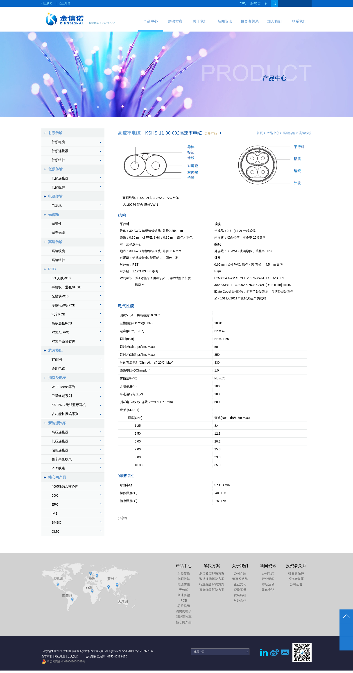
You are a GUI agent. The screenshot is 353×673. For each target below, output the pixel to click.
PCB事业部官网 (63, 341)
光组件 (57, 224)
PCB (52, 269)
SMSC (56, 522)
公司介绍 (240, 573)
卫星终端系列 (62, 396)
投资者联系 (296, 579)
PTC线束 (58, 468)
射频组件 (58, 160)
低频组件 (58, 187)
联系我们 (299, 21)
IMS (55, 513)
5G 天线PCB (61, 278)
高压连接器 (60, 432)
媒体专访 (268, 589)
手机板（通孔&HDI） (67, 287)
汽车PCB (58, 314)
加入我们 (274, 21)
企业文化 (240, 584)
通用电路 (58, 368)
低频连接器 (60, 178)
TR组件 (57, 359)
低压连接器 (60, 441)
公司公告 (296, 584)
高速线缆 (58, 251)
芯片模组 (55, 350)
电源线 (57, 205)
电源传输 (55, 196)
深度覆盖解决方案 (211, 573)
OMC (55, 531)
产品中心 (150, 21)
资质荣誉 (240, 589)
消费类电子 (57, 378)
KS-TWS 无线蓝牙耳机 (69, 405)
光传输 (53, 215)
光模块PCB (60, 296)
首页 (260, 133)
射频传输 (55, 133)
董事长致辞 (240, 579)
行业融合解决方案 (211, 584)
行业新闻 (46, 3)
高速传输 (55, 242)
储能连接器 (60, 450)
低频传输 (55, 169)
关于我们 (200, 21)
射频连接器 (60, 151)
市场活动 (268, 584)
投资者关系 (250, 21)
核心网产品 (57, 477)
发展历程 (240, 595)
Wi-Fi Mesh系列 (63, 387)
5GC (55, 495)
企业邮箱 (64, 3)
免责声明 (46, 656)
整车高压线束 (62, 459)
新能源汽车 (57, 423)
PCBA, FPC (60, 332)
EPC (55, 504)
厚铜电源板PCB (63, 305)
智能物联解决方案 (211, 589)
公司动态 (268, 573)
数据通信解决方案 (211, 579)
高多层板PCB (62, 323)
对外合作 (240, 600)
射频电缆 (58, 142)
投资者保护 (296, 573)
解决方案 (175, 21)
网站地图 (59, 656)
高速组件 (58, 260)
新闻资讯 (225, 21)
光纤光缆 (58, 233)
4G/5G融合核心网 (65, 486)
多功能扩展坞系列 (65, 414)
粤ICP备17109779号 (140, 651)
